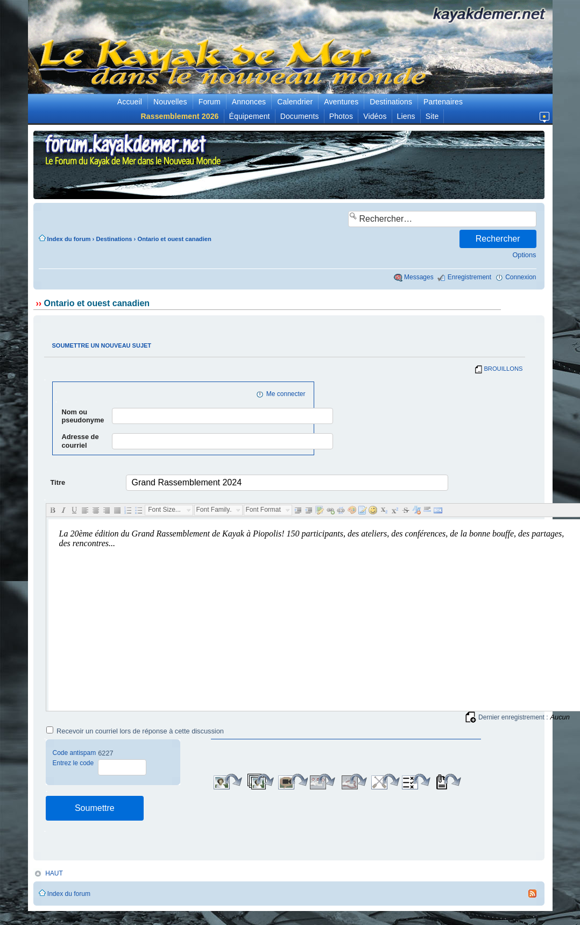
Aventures (341, 101)
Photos (341, 116)
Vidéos (374, 116)
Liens (406, 116)
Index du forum (69, 239)
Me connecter (286, 394)
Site (432, 116)
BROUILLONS (503, 368)
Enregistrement (469, 277)
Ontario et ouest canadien (174, 239)
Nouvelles (170, 101)
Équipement (249, 116)
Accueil (129, 101)
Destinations (391, 101)
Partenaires (443, 101)
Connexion (520, 277)
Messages (419, 277)
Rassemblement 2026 (180, 116)
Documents (299, 116)
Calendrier (295, 101)
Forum (210, 101)
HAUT (54, 873)
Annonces (249, 101)
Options (524, 255)
